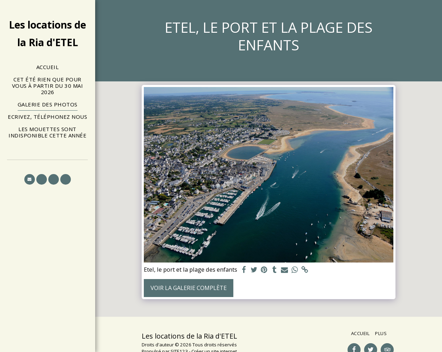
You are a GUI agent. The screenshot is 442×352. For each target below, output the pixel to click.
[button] (29, 179)
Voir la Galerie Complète (189, 288)
